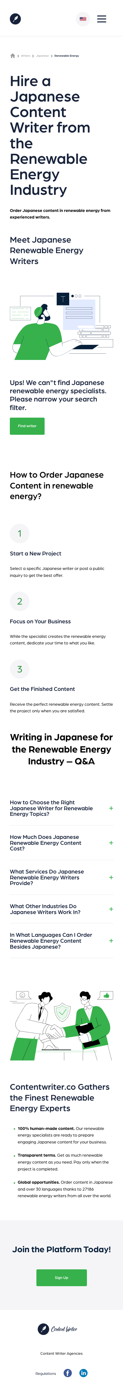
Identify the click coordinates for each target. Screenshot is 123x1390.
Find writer (27, 426)
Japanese (42, 55)
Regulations (45, 1373)
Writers (25, 55)
